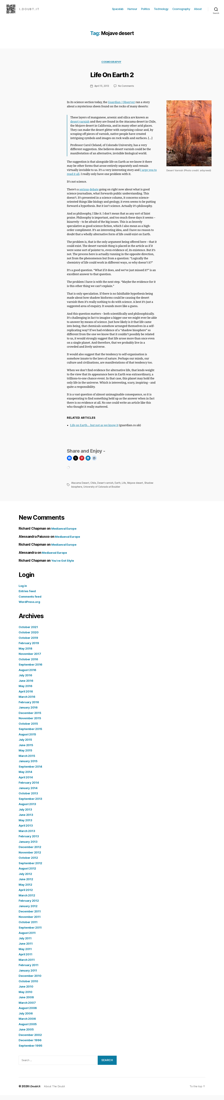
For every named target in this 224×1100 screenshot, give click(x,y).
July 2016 (26, 680)
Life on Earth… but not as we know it (94, 430)
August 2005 (29, 1029)
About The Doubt (56, 1091)
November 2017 (31, 659)
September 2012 (32, 868)
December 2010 (31, 981)
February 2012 (30, 906)
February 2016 (30, 707)
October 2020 (29, 637)
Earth (119, 488)
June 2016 (27, 686)
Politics (145, 11)
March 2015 (28, 761)
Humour (132, 11)
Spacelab (118, 11)
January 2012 (29, 911)
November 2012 (31, 857)
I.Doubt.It (35, 1091)
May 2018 (26, 653)
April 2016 (27, 696)
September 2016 (32, 669)
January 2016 (29, 712)
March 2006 (28, 1024)
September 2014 (32, 771)
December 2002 (31, 1040)
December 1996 (31, 1045)
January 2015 (29, 766)
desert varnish (79, 127)
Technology (161, 11)
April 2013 (27, 830)
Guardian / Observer (121, 107)
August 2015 (29, 739)
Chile (94, 488)
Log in (23, 591)
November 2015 (31, 723)
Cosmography (181, 11)
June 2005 (27, 1034)
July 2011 (26, 943)
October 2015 (29, 728)
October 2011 (29, 927)
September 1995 (32, 1050)
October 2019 (29, 643)
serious (84, 195)
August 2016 (29, 675)
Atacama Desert (80, 488)
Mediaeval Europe (65, 534)
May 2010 (26, 997)
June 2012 (27, 884)
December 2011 (31, 916)
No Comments (126, 91)
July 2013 (26, 814)
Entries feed (28, 596)
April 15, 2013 (101, 91)
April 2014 (27, 782)
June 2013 (27, 820)
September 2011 (31, 932)
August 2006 (29, 1013)
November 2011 (31, 922)
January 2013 (29, 846)
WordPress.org (30, 607)
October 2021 (29, 632)
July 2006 (27, 1018)
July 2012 (26, 879)
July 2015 (26, 745)
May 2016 (26, 691)
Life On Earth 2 (112, 79)
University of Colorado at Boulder (103, 492)
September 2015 (32, 734)
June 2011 (27, 949)
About (198, 11)
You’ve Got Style (64, 566)
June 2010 (27, 991)
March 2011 (28, 965)
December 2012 (31, 852)
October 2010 (29, 986)
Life (126, 488)
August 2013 (29, 809)
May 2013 (26, 825)
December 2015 (31, 718)
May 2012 (26, 889)
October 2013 (29, 798)
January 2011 (29, 975)
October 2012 (29, 863)
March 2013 (28, 836)
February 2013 (30, 841)
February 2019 (30, 648)
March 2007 (28, 1007)
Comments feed (31, 601)
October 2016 (29, 664)
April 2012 (27, 895)
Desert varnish (106, 488)
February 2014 (30, 788)
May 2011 (26, 954)
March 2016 (28, 702)
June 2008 (27, 1002)
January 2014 (29, 793)
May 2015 (26, 755)
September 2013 (32, 804)
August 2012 (29, 873)
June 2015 (27, 750)
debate (94, 195)
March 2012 (28, 900)
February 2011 (30, 970)
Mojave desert (137, 488)
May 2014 (26, 777)
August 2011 (28, 938)
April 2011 (26, 959)
